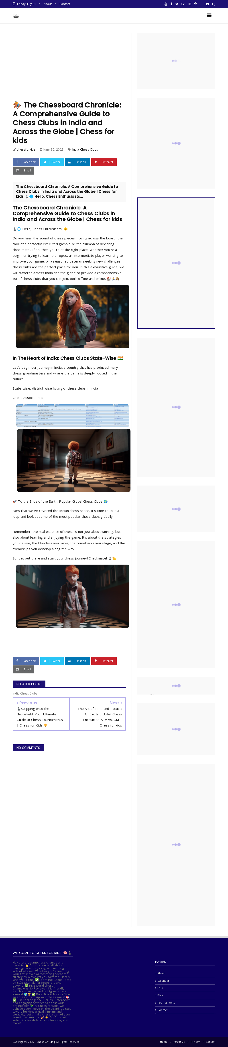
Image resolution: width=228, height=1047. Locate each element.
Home (164, 1041)
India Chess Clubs (85, 149)
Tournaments (166, 1003)
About (48, 4)
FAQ (160, 988)
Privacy (195, 1041)
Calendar (163, 981)
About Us (179, 1041)
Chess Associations (28, 397)
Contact (64, 4)
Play (160, 995)
